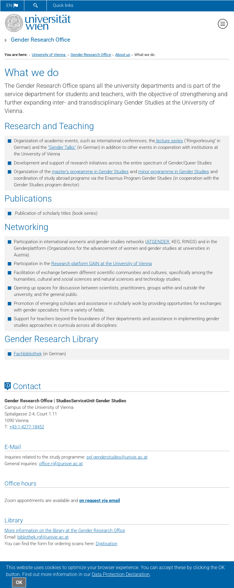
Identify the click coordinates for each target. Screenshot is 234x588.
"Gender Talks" (62, 147)
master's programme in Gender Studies (90, 171)
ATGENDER (158, 241)
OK (19, 582)
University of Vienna (49, 54)
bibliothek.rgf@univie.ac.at (43, 537)
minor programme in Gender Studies (173, 171)
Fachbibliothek (28, 353)
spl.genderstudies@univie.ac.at (117, 457)
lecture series (169, 140)
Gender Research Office (40, 40)
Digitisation (106, 543)
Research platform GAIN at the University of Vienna (101, 263)
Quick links (63, 5)
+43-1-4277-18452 (26, 427)
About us (122, 54)
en (12, 5)
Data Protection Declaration (121, 574)
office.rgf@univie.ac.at (61, 463)
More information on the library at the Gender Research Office (64, 530)
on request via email (99, 500)
